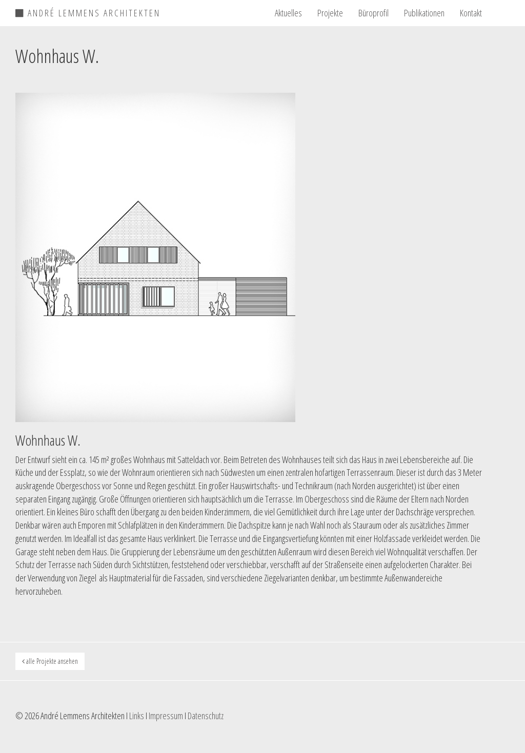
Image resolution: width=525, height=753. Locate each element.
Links (136, 715)
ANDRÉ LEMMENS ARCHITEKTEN (87, 11)
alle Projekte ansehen (50, 661)
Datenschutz (206, 715)
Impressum (166, 715)
